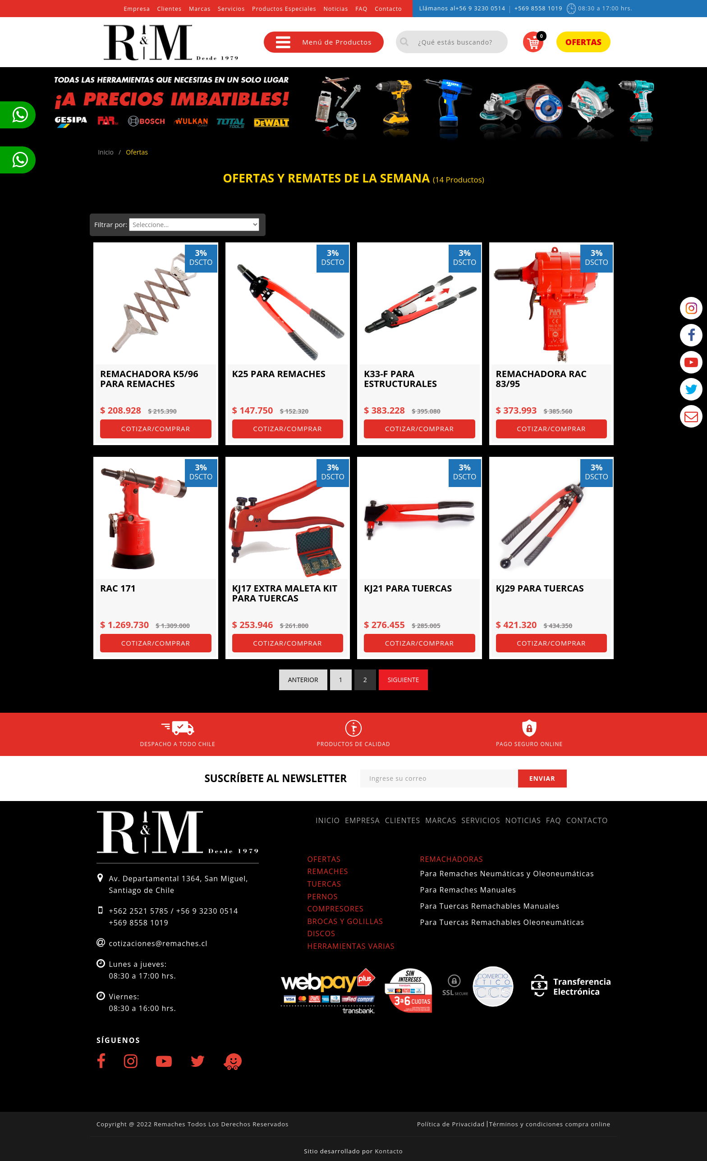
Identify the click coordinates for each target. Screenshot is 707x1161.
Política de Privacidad (451, 1124)
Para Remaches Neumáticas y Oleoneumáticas (507, 874)
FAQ (361, 9)
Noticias (336, 9)
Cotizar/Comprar (155, 428)
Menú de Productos (324, 42)
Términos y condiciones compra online (550, 1124)
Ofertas (583, 41)
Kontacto (389, 1151)
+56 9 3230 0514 (480, 8)
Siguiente (403, 679)
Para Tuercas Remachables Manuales (490, 906)
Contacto (388, 9)
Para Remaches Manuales (468, 890)
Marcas (200, 9)
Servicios (231, 9)
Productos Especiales (284, 9)
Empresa (137, 9)
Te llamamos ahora (20, 114)
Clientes (169, 9)
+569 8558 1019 (538, 8)
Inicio (328, 820)
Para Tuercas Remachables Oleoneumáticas (502, 922)
